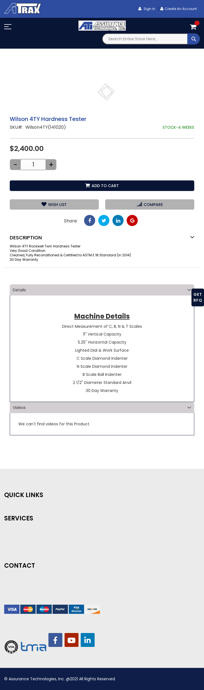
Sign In (149, 8)
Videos (19, 407)
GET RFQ (197, 297)
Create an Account (181, 8)
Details (19, 290)
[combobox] (151, 38)
